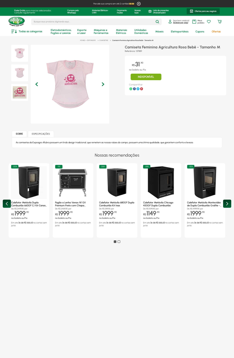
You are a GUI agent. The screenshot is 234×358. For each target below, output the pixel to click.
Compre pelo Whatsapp (73, 11)
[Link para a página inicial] (82, 40)
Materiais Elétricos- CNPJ (100, 11)
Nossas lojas (138, 11)
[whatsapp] (130, 89)
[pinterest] (141, 89)
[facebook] (134, 89)
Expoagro (91, 40)
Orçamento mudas (122, 11)
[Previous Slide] (7, 204)
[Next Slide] (227, 204)
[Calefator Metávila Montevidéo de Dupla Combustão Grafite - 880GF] (205, 196)
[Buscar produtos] (157, 21)
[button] (203, 12)
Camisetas (103, 40)
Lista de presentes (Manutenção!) (161, 11)
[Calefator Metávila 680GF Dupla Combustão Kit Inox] (117, 196)
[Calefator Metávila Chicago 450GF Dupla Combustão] (161, 196)
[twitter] (137, 89)
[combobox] (96, 21)
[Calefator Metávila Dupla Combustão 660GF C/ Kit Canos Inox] (29, 196)
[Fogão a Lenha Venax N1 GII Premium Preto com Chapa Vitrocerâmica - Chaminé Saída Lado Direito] (73, 196)
